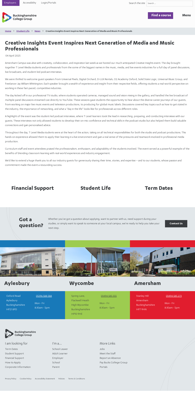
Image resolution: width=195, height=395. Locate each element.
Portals (103, 367)
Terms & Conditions (76, 379)
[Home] (19, 18)
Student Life (96, 189)
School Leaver (60, 349)
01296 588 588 (44, 296)
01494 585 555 (109, 296)
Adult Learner (60, 353)
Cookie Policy (25, 379)
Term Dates (159, 189)
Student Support (14, 353)
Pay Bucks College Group (113, 362)
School (56, 362)
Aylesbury (17, 284)
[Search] (190, 3)
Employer (57, 358)
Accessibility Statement (45, 379)
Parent (56, 367)
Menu (186, 15)
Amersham (147, 284)
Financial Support (32, 189)
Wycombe (81, 284)
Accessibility (29, 3)
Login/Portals (48, 3)
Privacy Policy (10, 379)
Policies (61, 379)
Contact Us (176, 223)
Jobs (102, 349)
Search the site (137, 3)
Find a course (161, 15)
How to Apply (13, 362)
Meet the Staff (108, 353)
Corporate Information (18, 367)
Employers (10, 3)
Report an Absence (110, 358)
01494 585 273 (174, 296)
